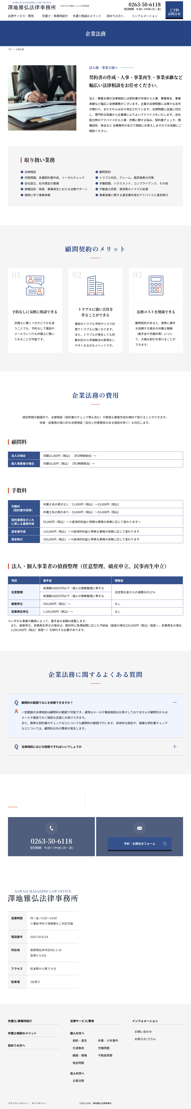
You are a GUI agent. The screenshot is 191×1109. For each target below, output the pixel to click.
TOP (10, 49)
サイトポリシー (39, 1101)
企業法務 (78, 1078)
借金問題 (78, 1061)
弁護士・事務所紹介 (55, 16)
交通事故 (78, 1046)
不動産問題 (105, 1053)
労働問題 (104, 1046)
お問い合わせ (143, 1029)
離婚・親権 (80, 1053)
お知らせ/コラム (145, 1037)
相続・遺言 (80, 1038)
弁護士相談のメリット (87, 16)
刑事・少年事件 (108, 1038)
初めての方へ (16, 1043)
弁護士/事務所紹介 (20, 1019)
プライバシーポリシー (18, 1101)
